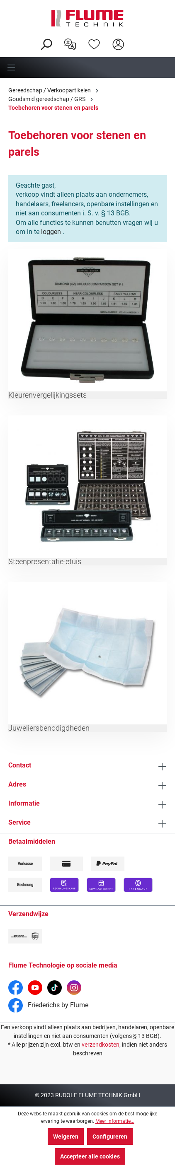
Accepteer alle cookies (90, 1156)
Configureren (109, 1136)
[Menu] (87, 67)
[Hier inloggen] (118, 43)
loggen (51, 232)
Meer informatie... (114, 1121)
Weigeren (65, 1136)
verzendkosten (100, 1044)
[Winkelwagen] (135, 37)
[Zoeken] (46, 43)
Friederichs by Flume (48, 1005)
